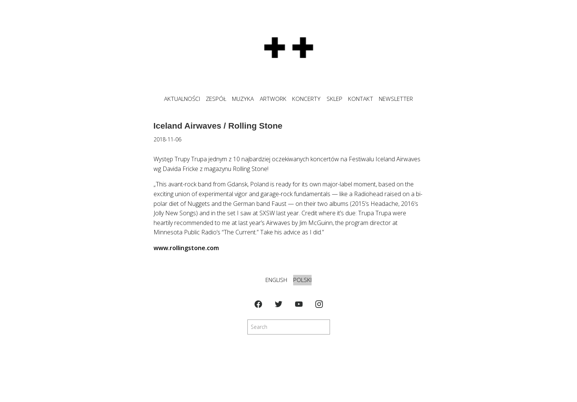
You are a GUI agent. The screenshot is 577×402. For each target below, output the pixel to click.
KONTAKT (360, 99)
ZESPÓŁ (216, 99)
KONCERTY (306, 99)
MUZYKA (243, 99)
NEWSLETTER (396, 99)
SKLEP (334, 99)
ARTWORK (273, 99)
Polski (302, 280)
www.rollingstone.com (186, 248)
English (276, 280)
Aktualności (182, 99)
